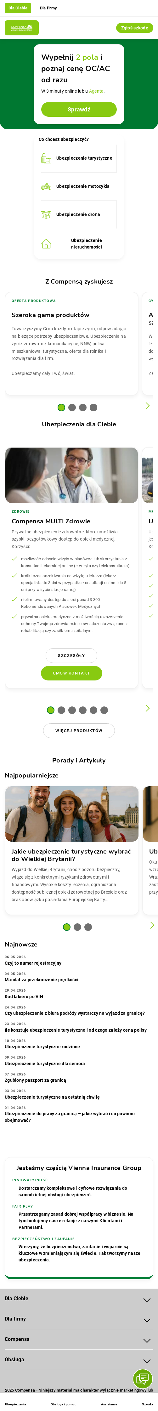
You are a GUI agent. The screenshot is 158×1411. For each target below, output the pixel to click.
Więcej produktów (79, 730)
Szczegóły (71, 655)
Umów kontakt (71, 673)
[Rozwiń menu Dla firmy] (147, 1319)
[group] (71, 344)
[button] (61, 407)
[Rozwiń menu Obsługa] (147, 1360)
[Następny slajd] (146, 405)
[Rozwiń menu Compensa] (147, 1339)
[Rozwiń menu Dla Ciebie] (147, 1299)
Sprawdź (79, 109)
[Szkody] (147, 1403)
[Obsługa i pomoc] (63, 1403)
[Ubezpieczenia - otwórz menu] (15, 1403)
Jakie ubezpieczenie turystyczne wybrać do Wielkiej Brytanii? (71, 855)
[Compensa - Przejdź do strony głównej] (21, 27)
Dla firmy (48, 8)
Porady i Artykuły (79, 760)
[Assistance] (109, 1403)
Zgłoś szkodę (134, 27)
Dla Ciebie (17, 8)
